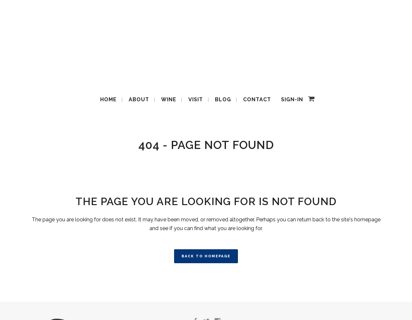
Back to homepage (206, 256)
